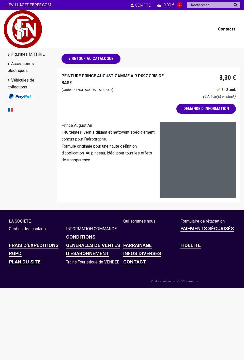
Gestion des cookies (27, 228)
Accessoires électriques (21, 67)
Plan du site (25, 262)
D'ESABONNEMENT (87, 253)
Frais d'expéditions (33, 245)
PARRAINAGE (137, 245)
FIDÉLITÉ (190, 245)
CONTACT (134, 262)
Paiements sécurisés (207, 228)
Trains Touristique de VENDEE (92, 262)
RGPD (15, 253)
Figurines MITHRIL (28, 54)
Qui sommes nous (139, 221)
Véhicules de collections (21, 83)
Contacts (226, 29)
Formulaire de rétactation (202, 221)
